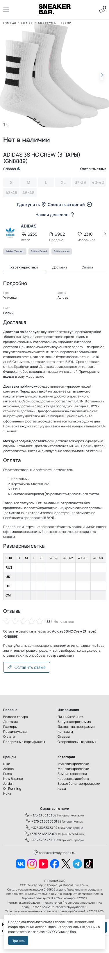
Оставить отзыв (27, 667)
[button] (101, 75)
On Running (12, 788)
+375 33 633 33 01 (41, 821)
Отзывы (64, 736)
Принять (18, 940)
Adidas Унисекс (15, 251)
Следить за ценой (70, 204)
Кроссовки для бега (73, 778)
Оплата (9, 736)
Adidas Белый (39, 251)
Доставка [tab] (59, 267)
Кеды (62, 788)
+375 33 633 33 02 (41, 815)
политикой (41, 931)
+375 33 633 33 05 (41, 840)
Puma (7, 773)
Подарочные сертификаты (24, 741)
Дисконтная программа (76, 726)
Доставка (10, 721)
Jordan (8, 783)
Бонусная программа (74, 721)
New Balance (13, 778)
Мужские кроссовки (73, 764)
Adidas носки (61, 251)
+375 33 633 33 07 (40, 834)
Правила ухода (14, 731)
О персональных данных (77, 741)
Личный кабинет (70, 716)
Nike (6, 764)
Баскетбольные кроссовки (79, 783)
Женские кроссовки (73, 768)
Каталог (27, 23)
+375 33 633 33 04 (42, 827)
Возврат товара (15, 716)
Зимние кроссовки (72, 773)
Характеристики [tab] (24, 267)
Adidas (8, 768)
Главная (9, 23)
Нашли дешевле (54, 214)
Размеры (10, 726)
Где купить (31, 204)
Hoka (7, 793)
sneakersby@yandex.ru (54, 852)
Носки (66, 23)
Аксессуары (47, 23)
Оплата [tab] (87, 267)
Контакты (65, 731)
